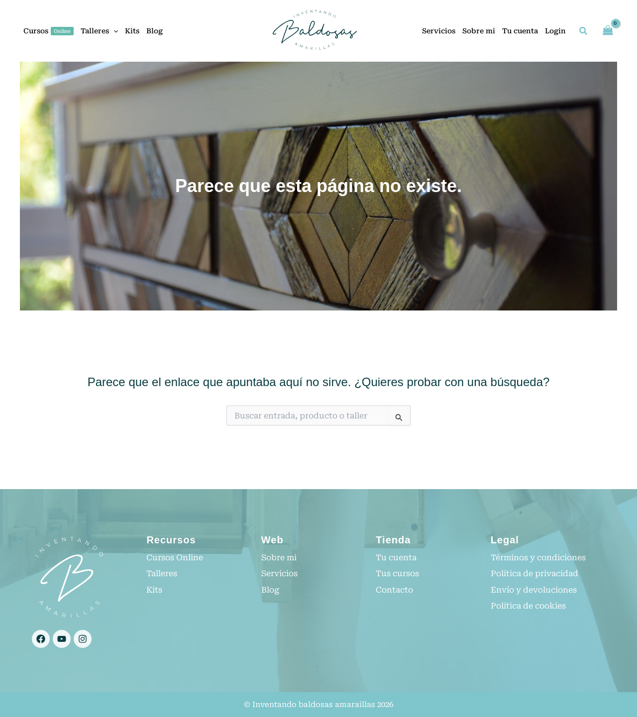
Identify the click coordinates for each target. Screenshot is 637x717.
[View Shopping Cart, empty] (607, 30)
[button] (113, 31)
